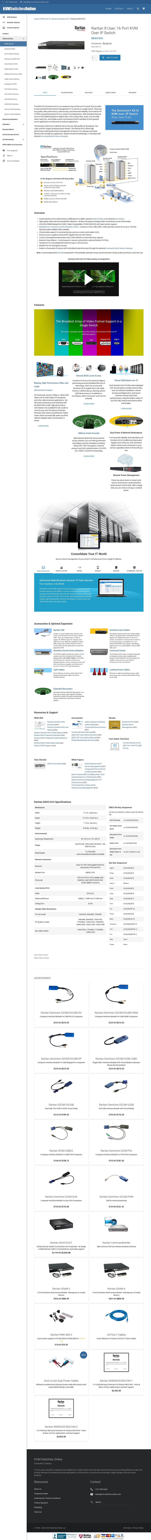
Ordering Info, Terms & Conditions (47, 1498)
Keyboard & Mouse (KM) (13, 74)
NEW (84, 1355)
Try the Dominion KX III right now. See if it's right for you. (132, 745)
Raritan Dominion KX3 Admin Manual (48, 733)
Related (89, 93)
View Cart (38, 1512)
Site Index (127, 1528)
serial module (97, 219)
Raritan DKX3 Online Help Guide (46, 743)
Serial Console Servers (11, 134)
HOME (109, 9)
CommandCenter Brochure (95, 727)
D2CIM (60, 253)
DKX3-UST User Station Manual (83, 738)
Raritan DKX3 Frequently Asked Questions (50, 738)
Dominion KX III (128, 722)
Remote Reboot (8, 129)
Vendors (6, 34)
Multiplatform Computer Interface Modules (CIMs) (58, 227)
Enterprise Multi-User (12, 59)
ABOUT (130, 9)
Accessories (67, 93)
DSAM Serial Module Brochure (83, 740)
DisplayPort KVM (10, 84)
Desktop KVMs (9, 49)
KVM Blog (38, 1507)
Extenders (14, 124)
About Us (37, 1489)
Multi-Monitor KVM (11, 69)
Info (45, 92)
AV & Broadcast (14, 139)
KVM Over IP (9, 44)
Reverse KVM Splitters (12, 114)
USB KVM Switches (11, 104)
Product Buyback (41, 1503)
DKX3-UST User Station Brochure (84, 735)
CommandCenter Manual (81, 732)
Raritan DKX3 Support (43, 746)
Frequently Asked (41, 1494)
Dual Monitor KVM (10, 64)
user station (119, 219)
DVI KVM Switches (11, 89)
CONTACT (119, 9)
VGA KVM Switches (11, 94)
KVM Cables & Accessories (12, 145)
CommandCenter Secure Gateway (54, 136)
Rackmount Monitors (10, 119)
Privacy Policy (138, 1528)
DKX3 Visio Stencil (54, 764)
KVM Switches (14, 38)
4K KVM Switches (10, 99)
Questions (110, 93)
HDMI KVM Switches (11, 79)
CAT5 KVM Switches (11, 54)
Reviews (132, 93)
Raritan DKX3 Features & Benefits (47, 735)
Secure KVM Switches (12, 109)
